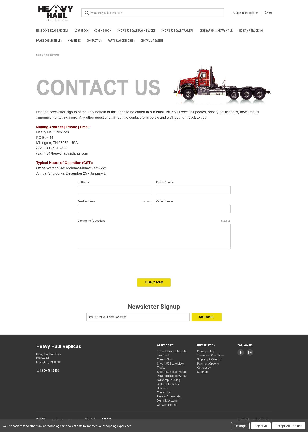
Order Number (165, 201)
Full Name (84, 182)
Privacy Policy (205, 351)
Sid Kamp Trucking (250, 30)
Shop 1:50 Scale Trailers (177, 30)
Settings (240, 426)
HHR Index (74, 40)
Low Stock (81, 30)
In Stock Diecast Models (52, 30)
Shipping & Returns (209, 359)
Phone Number (165, 182)
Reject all (261, 426)
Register (253, 12)
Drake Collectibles (49, 40)
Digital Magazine (152, 40)
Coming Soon (102, 30)
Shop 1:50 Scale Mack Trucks (136, 30)
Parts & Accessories (121, 40)
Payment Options (208, 363)
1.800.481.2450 (49, 371)
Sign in (240, 12)
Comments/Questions (154, 221)
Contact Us (94, 40)
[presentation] (107, 262)
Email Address (115, 201)
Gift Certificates (166, 404)
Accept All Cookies (288, 426)
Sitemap (202, 371)
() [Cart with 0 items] (268, 12)
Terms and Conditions (210, 355)
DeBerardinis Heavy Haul (216, 30)
